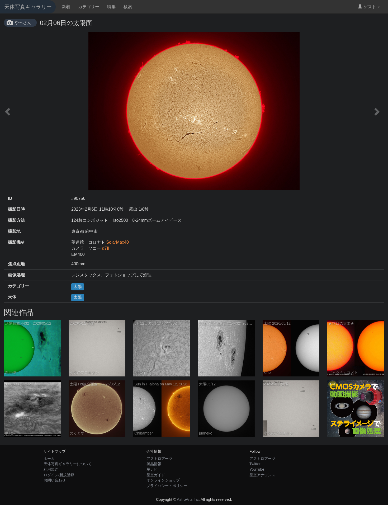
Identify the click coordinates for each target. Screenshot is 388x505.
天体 (12, 297)
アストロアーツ (159, 458)
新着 (66, 6)
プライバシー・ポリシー (166, 486)
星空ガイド (155, 475)
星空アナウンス (262, 475)
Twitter (255, 464)
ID (10, 198)
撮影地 (14, 231)
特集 (111, 6)
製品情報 (153, 464)
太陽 (77, 286)
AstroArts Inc (187, 499)
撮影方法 (16, 220)
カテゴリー (88, 6)
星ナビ (152, 469)
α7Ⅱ (105, 248)
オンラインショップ (163, 480)
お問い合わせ (55, 480)
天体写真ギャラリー (28, 7)
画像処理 (16, 275)
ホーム (49, 458)
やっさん (23, 22)
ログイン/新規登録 (59, 475)
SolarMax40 (117, 242)
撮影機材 (16, 242)
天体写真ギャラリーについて (68, 464)
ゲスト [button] (369, 6)
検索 (128, 6)
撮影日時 (16, 209)
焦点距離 (16, 264)
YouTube (256, 469)
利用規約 (51, 469)
